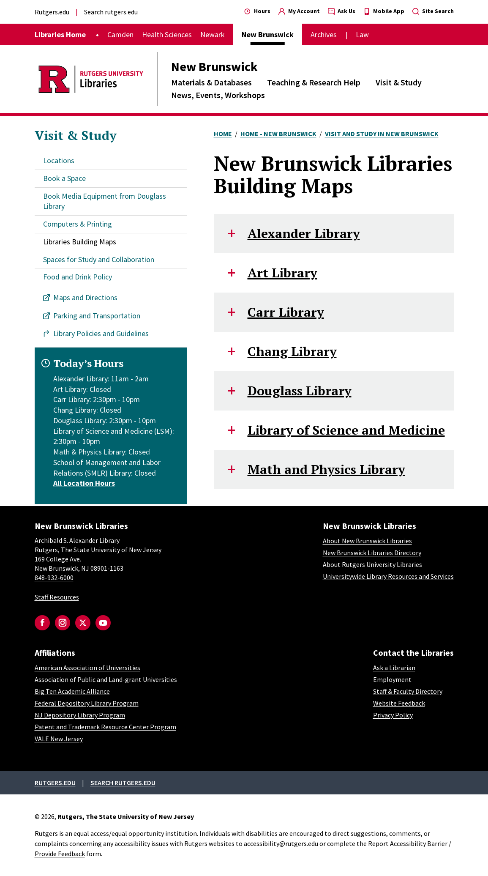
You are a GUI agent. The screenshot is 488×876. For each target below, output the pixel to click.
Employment (392, 679)
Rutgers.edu (52, 12)
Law (362, 34)
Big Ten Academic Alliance (72, 691)
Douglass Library (300, 390)
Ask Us (341, 11)
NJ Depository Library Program (80, 715)
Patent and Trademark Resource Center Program (105, 727)
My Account (299, 11)
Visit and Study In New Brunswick (382, 133)
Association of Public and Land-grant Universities (106, 679)
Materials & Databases (211, 82)
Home (223, 133)
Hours (257, 11)
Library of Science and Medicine (346, 430)
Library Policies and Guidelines (101, 333)
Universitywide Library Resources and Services (388, 576)
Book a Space (64, 178)
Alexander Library (304, 233)
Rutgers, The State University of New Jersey (125, 816)
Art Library (282, 272)
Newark (212, 34)
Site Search (433, 11)
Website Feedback (399, 703)
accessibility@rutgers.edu (281, 843)
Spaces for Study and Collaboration (98, 259)
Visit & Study (399, 82)
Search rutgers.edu (111, 12)
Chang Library (292, 351)
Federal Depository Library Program (87, 703)
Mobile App (383, 11)
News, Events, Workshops (218, 95)
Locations (58, 160)
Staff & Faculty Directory (407, 691)
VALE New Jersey (59, 738)
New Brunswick (214, 66)
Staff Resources (57, 597)
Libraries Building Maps (79, 241)
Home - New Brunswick (278, 133)
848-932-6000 (54, 577)
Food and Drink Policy (77, 277)
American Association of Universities (87, 667)
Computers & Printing (77, 224)
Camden (120, 34)
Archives (324, 34)
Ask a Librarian (394, 667)
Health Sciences (167, 34)
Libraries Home (60, 34)
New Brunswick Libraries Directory (372, 552)
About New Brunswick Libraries (367, 541)
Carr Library (286, 312)
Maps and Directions (85, 297)
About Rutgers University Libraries (372, 564)
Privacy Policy (393, 715)
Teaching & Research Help (313, 82)
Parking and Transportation (96, 315)
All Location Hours (84, 483)
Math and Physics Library (326, 469)
